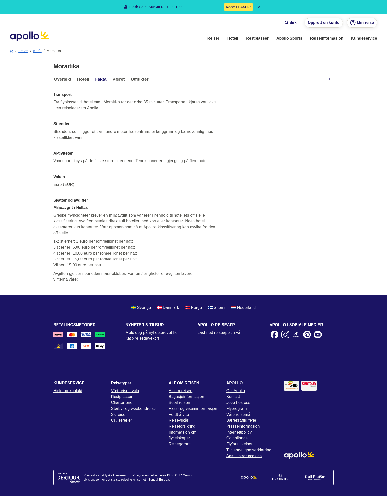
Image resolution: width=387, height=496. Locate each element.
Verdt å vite (179, 414)
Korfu (37, 51)
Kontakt (233, 397)
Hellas (23, 51)
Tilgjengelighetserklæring (248, 450)
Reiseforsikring (182, 426)
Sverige (141, 307)
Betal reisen (179, 402)
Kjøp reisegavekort (142, 338)
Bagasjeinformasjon (186, 397)
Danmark (168, 307)
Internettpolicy (239, 432)
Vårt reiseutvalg (125, 391)
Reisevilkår (178, 420)
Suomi (216, 307)
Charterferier (122, 402)
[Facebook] (274, 334)
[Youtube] (318, 334)
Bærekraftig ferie (241, 420)
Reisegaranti (180, 444)
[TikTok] (296, 334)
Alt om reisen (180, 391)
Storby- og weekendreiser (134, 408)
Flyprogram (236, 408)
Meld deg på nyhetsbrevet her (152, 332)
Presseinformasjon (243, 426)
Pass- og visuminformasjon (193, 408)
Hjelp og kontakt (67, 391)
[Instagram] (285, 334)
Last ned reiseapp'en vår (219, 332)
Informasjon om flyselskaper (182, 435)
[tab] (63, 80)
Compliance (237, 438)
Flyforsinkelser (239, 444)
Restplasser (122, 397)
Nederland (243, 307)
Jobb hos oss (238, 402)
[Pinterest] (307, 334)
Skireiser (119, 414)
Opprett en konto (324, 22)
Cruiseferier (121, 420)
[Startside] (29, 36)
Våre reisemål (238, 414)
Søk (291, 22)
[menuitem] (213, 38)
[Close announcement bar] (259, 7)
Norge (193, 307)
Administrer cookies (244, 456)
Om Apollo (235, 391)
